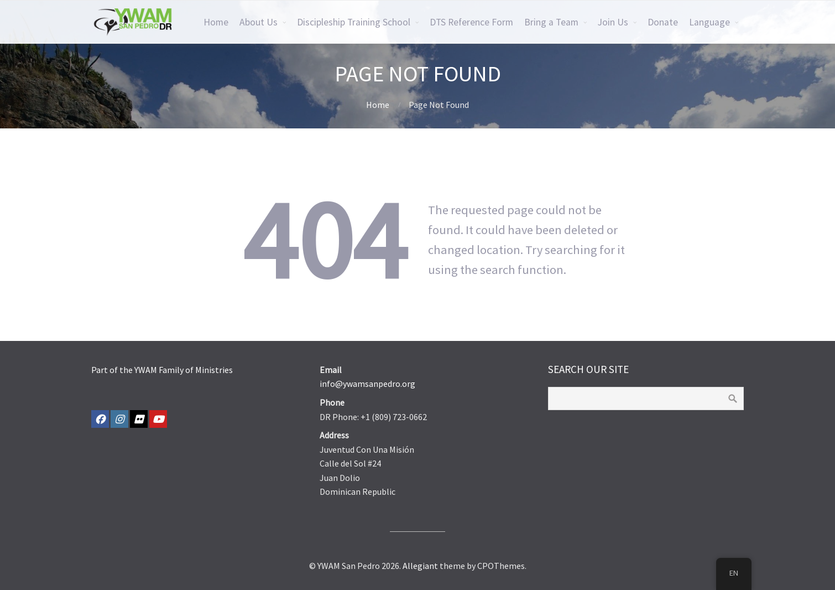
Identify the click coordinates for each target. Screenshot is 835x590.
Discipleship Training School (353, 22)
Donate (663, 22)
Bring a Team (551, 22)
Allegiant (420, 565)
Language (709, 22)
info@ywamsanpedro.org (367, 383)
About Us (258, 22)
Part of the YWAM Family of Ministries (162, 369)
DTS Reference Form (471, 22)
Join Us (613, 22)
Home (215, 22)
